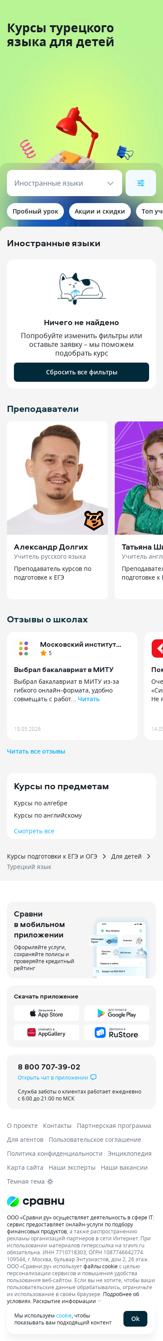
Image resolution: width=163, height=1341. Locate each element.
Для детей (126, 856)
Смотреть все (34, 831)
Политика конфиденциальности (55, 1153)
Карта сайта (25, 1167)
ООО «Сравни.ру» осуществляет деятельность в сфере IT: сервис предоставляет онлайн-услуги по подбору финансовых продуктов (80, 1224)
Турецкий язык (29, 866)
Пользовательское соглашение (95, 1139)
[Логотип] (81, 1201)
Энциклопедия (130, 1153)
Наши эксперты (72, 1167)
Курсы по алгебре (40, 803)
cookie (64, 1315)
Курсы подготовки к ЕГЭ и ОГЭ (52, 856)
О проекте (22, 1125)
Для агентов (25, 1139)
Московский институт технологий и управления (84, 644)
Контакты (57, 1125)
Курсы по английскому (48, 815)
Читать (89, 699)
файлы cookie (100, 1266)
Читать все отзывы (36, 751)
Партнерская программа (114, 1125)
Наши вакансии (124, 1167)
